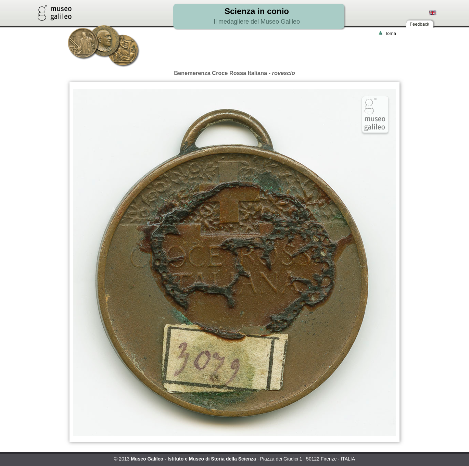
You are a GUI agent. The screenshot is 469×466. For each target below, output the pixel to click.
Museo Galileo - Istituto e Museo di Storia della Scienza (193, 459)
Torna (390, 33)
